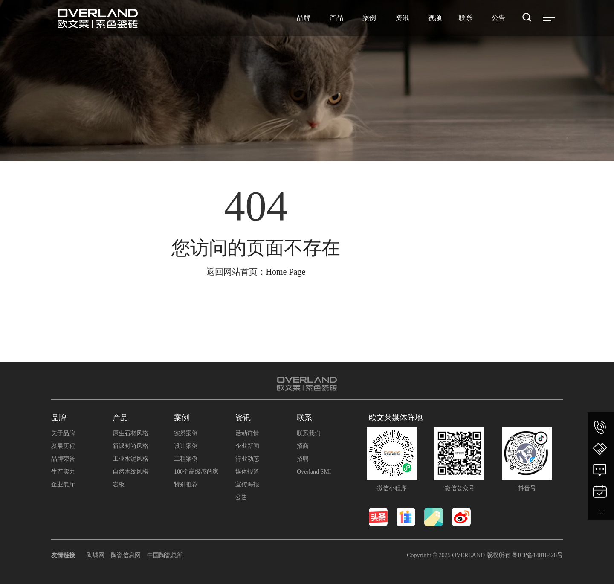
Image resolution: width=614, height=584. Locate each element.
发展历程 (63, 446)
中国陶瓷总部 (165, 555)
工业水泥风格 (130, 459)
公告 (241, 497)
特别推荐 (186, 484)
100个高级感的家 (196, 471)
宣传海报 (247, 484)
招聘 (303, 459)
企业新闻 (247, 446)
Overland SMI (314, 471)
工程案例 (186, 459)
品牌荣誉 (63, 459)
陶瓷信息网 (126, 555)
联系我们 (309, 433)
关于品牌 (63, 433)
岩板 (119, 484)
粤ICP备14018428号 (537, 555)
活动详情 (247, 433)
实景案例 (186, 433)
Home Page (286, 271)
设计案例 (186, 446)
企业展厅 (63, 484)
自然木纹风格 (130, 471)
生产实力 (63, 471)
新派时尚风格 (130, 446)
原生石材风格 (130, 433)
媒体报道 (247, 471)
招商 (303, 446)
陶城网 (95, 555)
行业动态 (247, 459)
